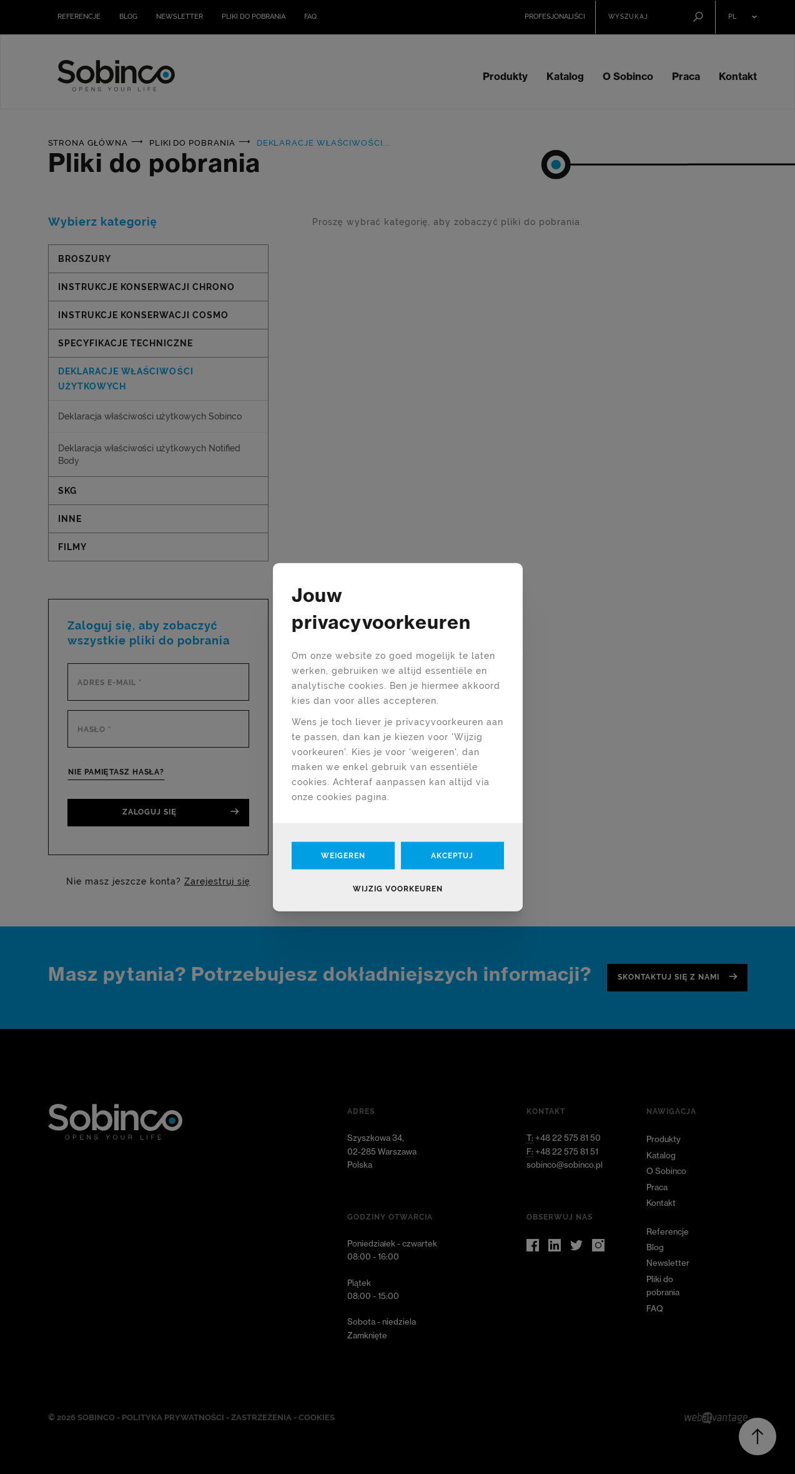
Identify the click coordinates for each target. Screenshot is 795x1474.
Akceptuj (452, 855)
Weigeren (343, 855)
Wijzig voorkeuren (398, 888)
